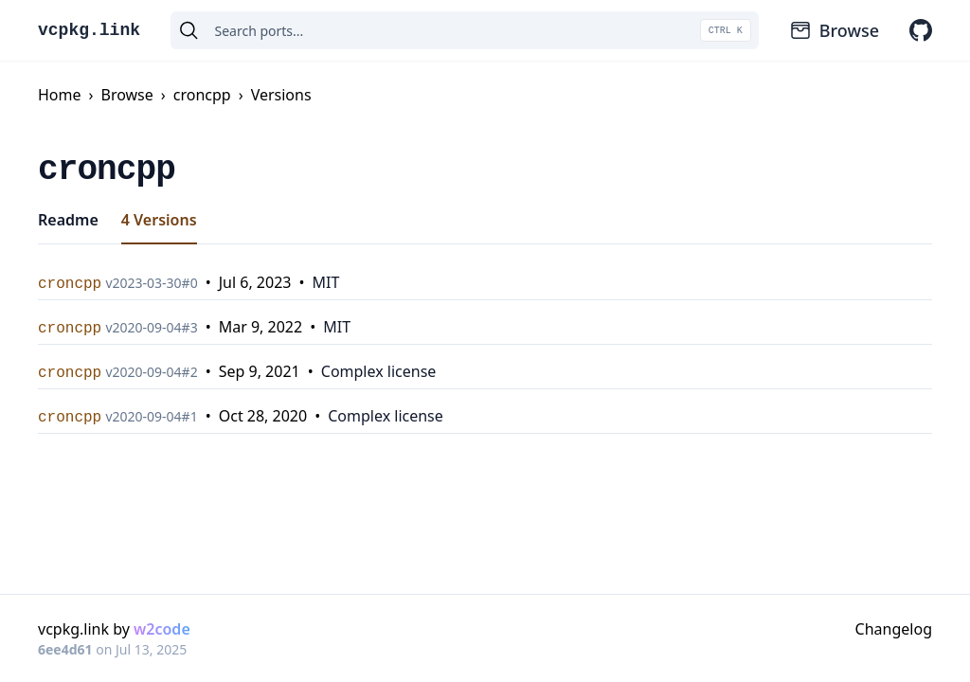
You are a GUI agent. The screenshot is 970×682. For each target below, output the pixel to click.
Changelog (893, 629)
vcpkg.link (89, 30)
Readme (68, 219)
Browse (834, 30)
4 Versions (159, 219)
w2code (162, 629)
